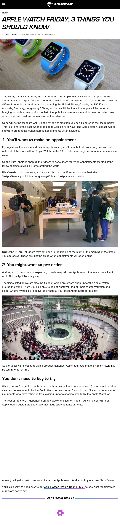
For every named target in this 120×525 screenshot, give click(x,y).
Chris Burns (11, 34)
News (5, 13)
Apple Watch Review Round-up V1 (64, 487)
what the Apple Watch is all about (65, 480)
